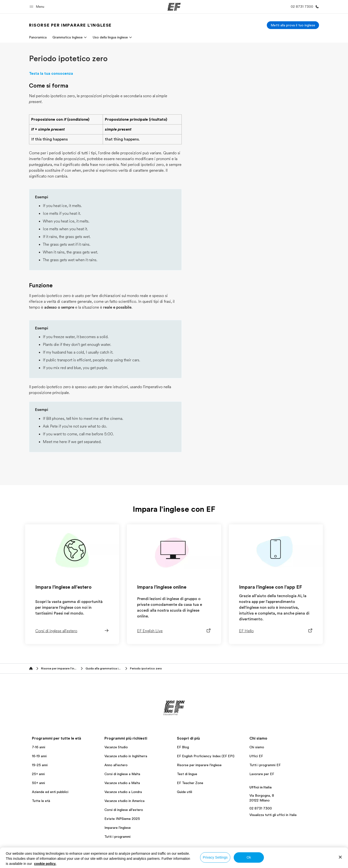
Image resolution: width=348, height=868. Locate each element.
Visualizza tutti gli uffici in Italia (273, 815)
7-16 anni (38, 747)
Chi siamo (256, 747)
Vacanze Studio (116, 747)
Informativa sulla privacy (219, 859)
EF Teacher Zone (190, 783)
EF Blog (183, 747)
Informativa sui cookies (295, 859)
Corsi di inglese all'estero (123, 810)
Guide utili (184, 792)
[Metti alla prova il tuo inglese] (293, 25)
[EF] (174, 7)
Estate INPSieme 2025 (122, 819)
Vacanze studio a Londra (123, 792)
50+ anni (38, 783)
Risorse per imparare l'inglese (199, 765)
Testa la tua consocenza (51, 73)
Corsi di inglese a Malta (122, 774)
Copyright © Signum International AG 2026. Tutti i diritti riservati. (274, 863)
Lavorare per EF (261, 774)
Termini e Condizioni (257, 859)
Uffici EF (256, 756)
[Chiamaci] (304, 6)
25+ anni (38, 774)
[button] (37, 6)
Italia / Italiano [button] (41, 859)
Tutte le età (41, 801)
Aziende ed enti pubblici (50, 792)
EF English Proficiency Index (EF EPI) (205, 756)
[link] (70, 25)
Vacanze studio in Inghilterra (125, 756)
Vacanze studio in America (124, 801)
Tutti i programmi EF (265, 765)
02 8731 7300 (260, 808)
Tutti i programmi (117, 836)
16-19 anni (39, 756)
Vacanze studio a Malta (122, 783)
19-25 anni (40, 765)
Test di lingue (187, 774)
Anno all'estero (116, 765)
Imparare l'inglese (117, 828)
